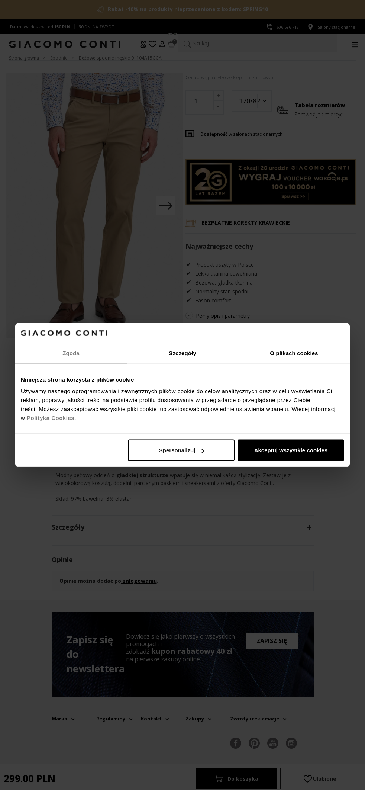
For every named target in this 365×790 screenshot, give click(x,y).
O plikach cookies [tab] (294, 353)
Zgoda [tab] (71, 353)
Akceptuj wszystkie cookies (291, 450)
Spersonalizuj (181, 450)
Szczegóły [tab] (182, 353)
